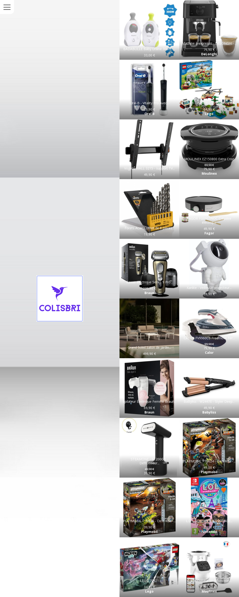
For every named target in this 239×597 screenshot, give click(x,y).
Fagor (209, 233)
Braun (149, 293)
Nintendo (209, 531)
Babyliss (209, 412)
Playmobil (209, 472)
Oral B (149, 113)
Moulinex (209, 173)
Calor (209, 352)
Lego (209, 113)
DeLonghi (209, 54)
